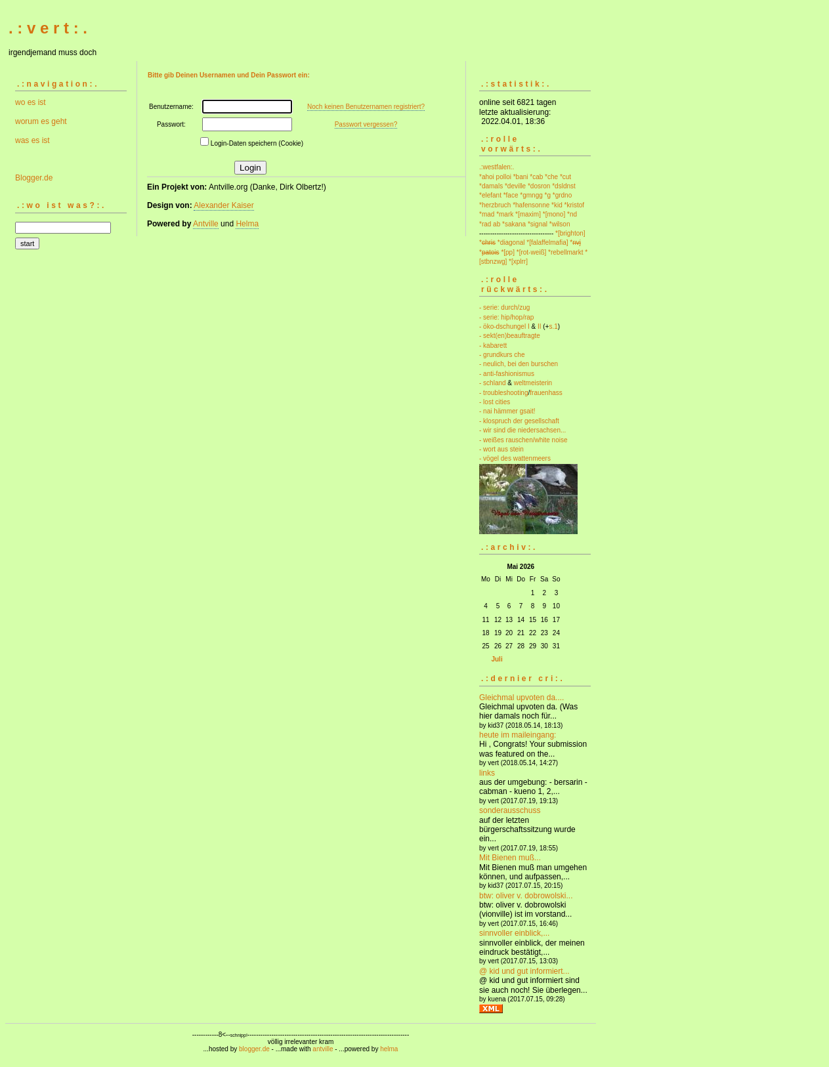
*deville (515, 186)
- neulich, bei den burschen (518, 363)
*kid (557, 205)
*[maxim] (528, 214)
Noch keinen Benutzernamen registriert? (366, 106)
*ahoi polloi (495, 176)
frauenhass (546, 392)
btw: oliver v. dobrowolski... (526, 895)
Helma (247, 223)
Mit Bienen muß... (510, 857)
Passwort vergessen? (366, 124)
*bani (520, 176)
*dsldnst (564, 186)
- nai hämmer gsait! (507, 411)
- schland (492, 383)
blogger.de (254, 1049)
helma (389, 1049)
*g (548, 195)
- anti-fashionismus (506, 373)
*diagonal (511, 242)
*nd (572, 214)
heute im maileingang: (517, 735)
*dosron (539, 186)
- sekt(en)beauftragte (509, 335)
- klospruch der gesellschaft (519, 421)
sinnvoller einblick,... (514, 933)
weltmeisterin (533, 383)
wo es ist (30, 102)
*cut (565, 176)
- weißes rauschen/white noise (523, 440)
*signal (537, 224)
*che (551, 176)
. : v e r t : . (48, 28)
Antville (206, 223)
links (487, 773)
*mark (504, 214)
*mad (486, 214)
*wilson (559, 224)
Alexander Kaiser (223, 205)
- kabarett (493, 345)
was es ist (32, 140)
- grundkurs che (501, 354)
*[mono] (554, 214)
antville (322, 1049)
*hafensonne (531, 205)
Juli (496, 659)
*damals (491, 186)
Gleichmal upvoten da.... (521, 697)
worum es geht (41, 121)
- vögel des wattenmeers (515, 458)
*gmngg (531, 195)
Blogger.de (34, 177)
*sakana (514, 224)
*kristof (574, 205)
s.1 (553, 326)
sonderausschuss (509, 810)
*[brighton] (570, 233)
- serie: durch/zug (504, 307)
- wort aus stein (501, 449)
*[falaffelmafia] (547, 242)
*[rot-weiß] (532, 252)
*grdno (562, 195)
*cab (536, 176)
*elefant (490, 195)
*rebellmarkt (565, 252)
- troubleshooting (503, 392)
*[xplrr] (518, 261)
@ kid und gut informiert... (524, 971)
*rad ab (489, 224)
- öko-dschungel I (504, 326)
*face (511, 195)
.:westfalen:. (496, 167)
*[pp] (508, 252)
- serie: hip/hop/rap (506, 317)
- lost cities (494, 402)
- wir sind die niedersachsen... (522, 430)
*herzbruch (495, 205)
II (540, 326)
